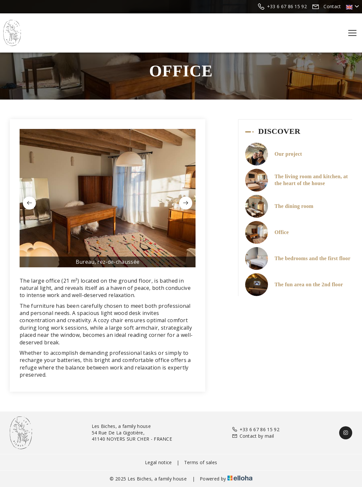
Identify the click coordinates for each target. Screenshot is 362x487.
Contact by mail (253, 436)
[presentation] (29, 203)
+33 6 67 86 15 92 (255, 429)
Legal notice (158, 462)
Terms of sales (200, 462)
